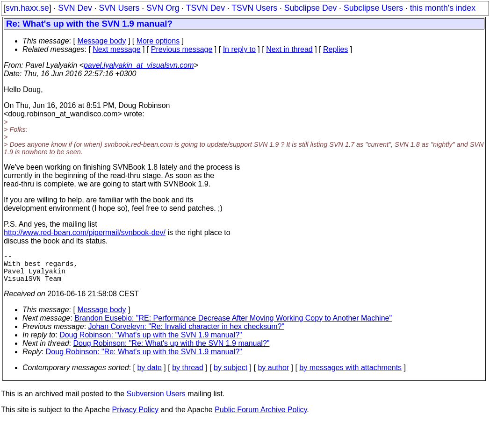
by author (273, 375)
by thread (187, 375)
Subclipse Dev (310, 8)
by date (149, 375)
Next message (116, 49)
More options (158, 41)
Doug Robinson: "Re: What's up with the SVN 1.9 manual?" (171, 351)
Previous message (182, 49)
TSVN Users (254, 8)
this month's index (443, 8)
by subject (230, 375)
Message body (101, 41)
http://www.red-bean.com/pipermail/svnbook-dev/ (85, 232)
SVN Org (162, 8)
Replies (335, 49)
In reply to (239, 49)
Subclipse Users (373, 8)
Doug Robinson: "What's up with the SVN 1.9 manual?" (150, 342)
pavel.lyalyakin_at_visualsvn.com (139, 65)
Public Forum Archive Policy (261, 417)
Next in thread (289, 49)
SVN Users (119, 8)
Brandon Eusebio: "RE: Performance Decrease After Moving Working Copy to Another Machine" (233, 325)
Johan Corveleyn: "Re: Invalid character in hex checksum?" (186, 334)
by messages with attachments (350, 375)
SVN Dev (75, 8)
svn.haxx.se (27, 8)
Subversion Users (156, 401)
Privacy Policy (135, 417)
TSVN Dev (205, 8)
